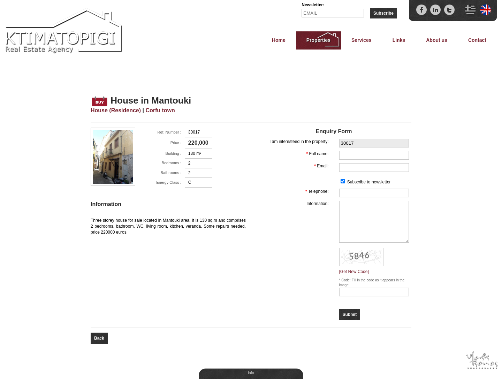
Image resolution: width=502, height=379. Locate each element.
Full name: (318, 153)
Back (99, 338)
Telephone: (318, 191)
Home (279, 40)
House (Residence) (116, 110)
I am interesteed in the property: (298, 141)
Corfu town (160, 110)
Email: (322, 166)
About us (436, 40)
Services (361, 40)
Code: (346, 280)
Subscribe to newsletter (369, 182)
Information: (317, 203)
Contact (477, 40)
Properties (318, 40)
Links (399, 40)
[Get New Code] (354, 271)
